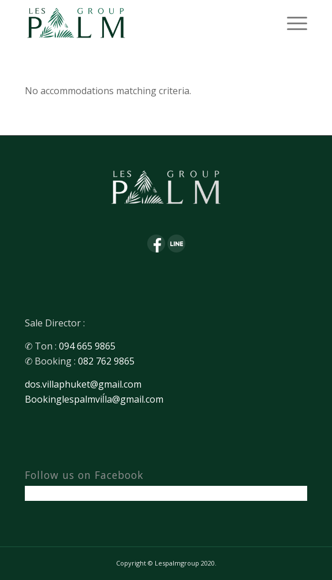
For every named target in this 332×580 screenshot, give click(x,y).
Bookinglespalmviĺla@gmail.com (94, 399)
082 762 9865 (106, 361)
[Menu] (291, 23)
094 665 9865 (87, 346)
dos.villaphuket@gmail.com (83, 384)
